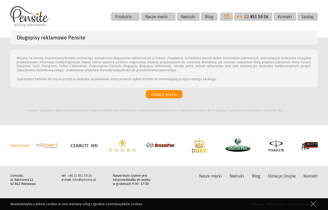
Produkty (123, 16)
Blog (209, 16)
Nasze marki (156, 16)
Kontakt (285, 16)
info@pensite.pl (84, 180)
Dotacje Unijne (282, 176)
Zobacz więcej (164, 94)
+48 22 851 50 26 (79, 175)
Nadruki (188, 16)
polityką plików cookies (125, 204)
